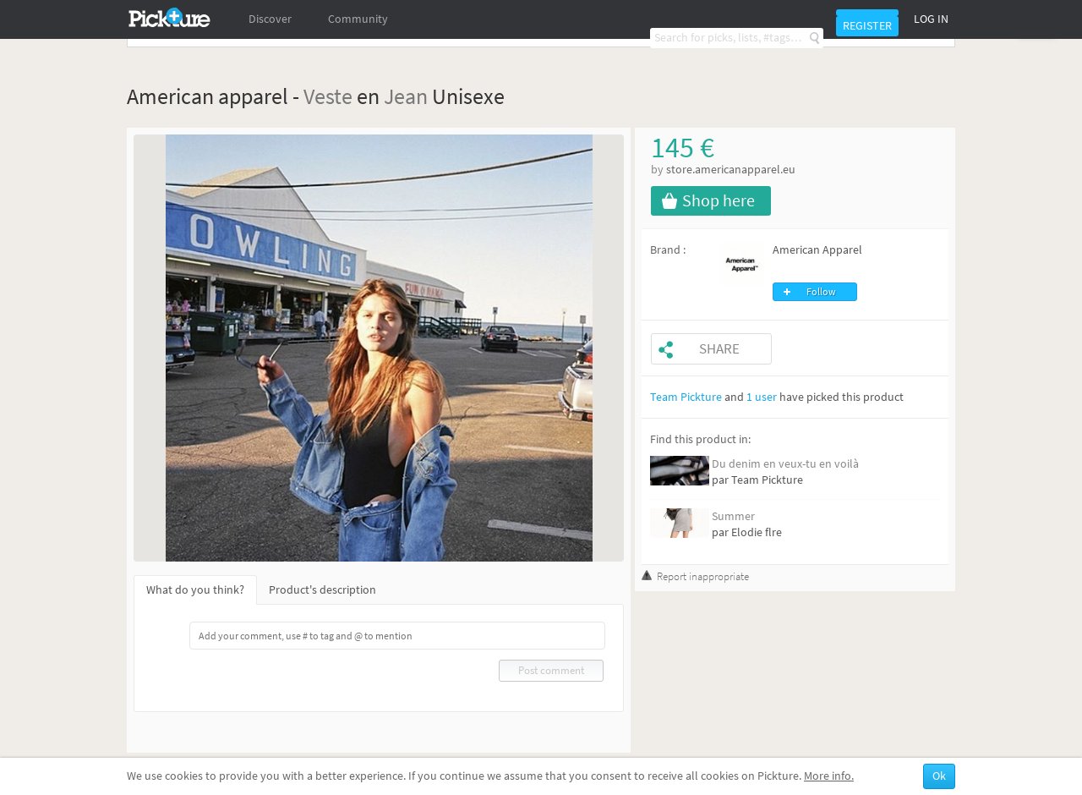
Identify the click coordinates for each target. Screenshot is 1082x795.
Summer (733, 516)
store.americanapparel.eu (730, 170)
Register (867, 26)
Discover (270, 19)
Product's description (322, 590)
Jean (406, 96)
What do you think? (195, 590)
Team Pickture (686, 397)
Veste (327, 96)
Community (358, 19)
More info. (829, 776)
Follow (821, 292)
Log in (931, 19)
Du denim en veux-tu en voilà (785, 464)
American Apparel (817, 250)
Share (719, 349)
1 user (761, 397)
